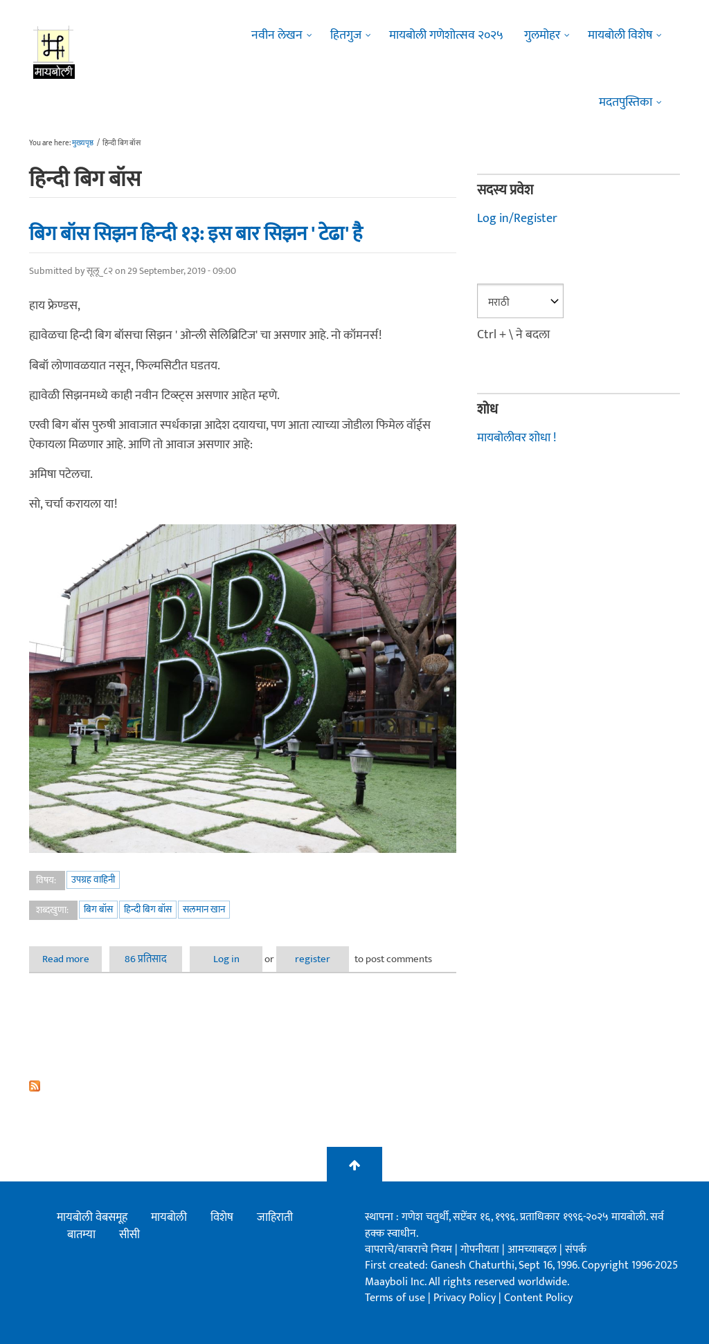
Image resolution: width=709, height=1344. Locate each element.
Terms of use (395, 1298)
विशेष (221, 1217)
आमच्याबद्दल (533, 1249)
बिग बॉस (98, 909)
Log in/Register (517, 218)
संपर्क (575, 1249)
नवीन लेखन (277, 35)
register (312, 959)
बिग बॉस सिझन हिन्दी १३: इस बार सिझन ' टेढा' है (195, 233)
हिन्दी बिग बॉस (148, 909)
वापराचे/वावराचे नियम (408, 1249)
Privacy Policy (466, 1298)
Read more (72, 959)
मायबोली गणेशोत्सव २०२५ (446, 35)
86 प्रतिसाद (146, 959)
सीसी (129, 1234)
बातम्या (81, 1234)
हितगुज (345, 35)
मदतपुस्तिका (625, 102)
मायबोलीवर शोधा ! (516, 437)
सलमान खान (204, 909)
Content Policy (538, 1298)
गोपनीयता (481, 1249)
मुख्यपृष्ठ (82, 143)
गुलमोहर (542, 35)
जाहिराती (275, 1217)
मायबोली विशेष (620, 35)
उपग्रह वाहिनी (93, 879)
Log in (226, 959)
